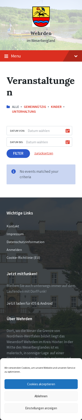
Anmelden (14, 249)
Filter (18, 153)
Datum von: (17, 130)
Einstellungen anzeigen (41, 408)
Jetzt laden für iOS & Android (30, 303)
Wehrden (41, 33)
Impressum (15, 234)
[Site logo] (41, 25)
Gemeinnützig (35, 107)
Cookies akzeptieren (41, 384)
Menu (41, 56)
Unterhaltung (24, 111)
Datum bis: (16, 142)
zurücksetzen (43, 153)
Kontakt (13, 226)
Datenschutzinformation (25, 242)
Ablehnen (41, 396)
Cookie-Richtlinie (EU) (23, 257)
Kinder (56, 107)
